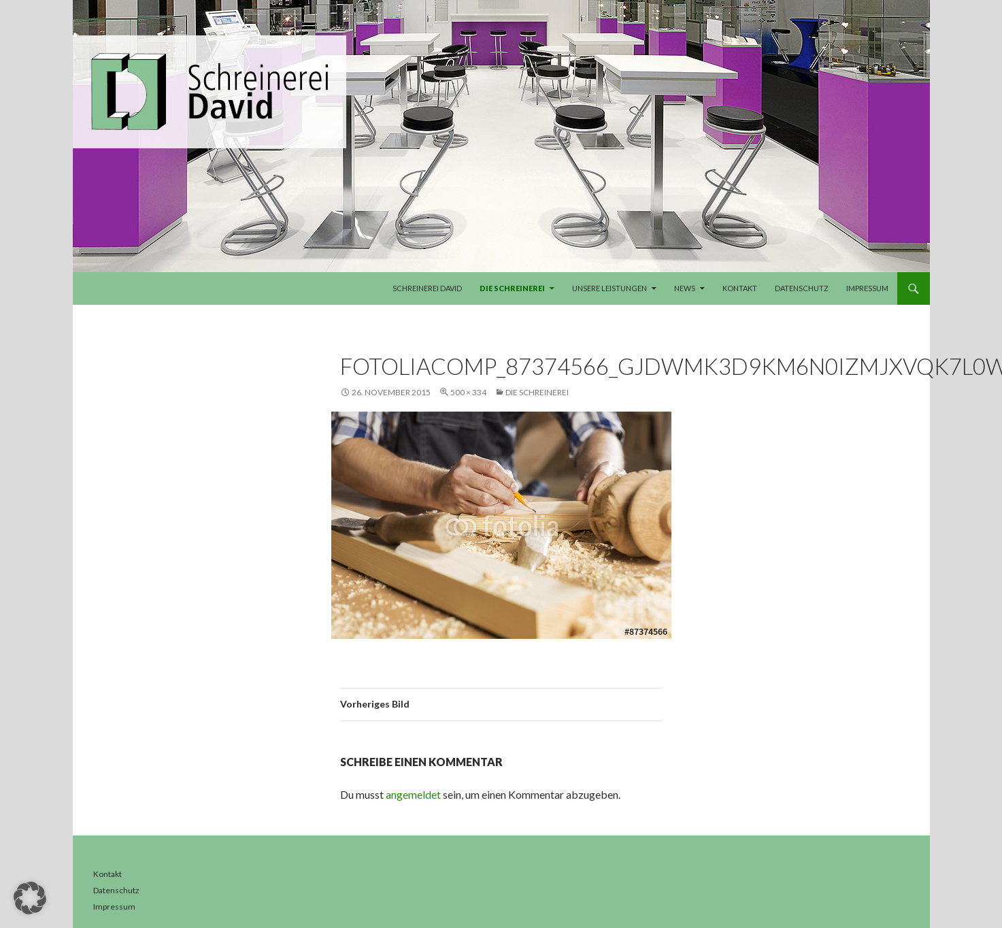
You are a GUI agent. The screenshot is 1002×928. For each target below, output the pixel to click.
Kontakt (739, 288)
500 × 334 (468, 392)
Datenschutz (802, 288)
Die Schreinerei (512, 288)
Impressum (867, 288)
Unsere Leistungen (609, 288)
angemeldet (413, 794)
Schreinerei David (427, 288)
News (684, 288)
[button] (30, 898)
